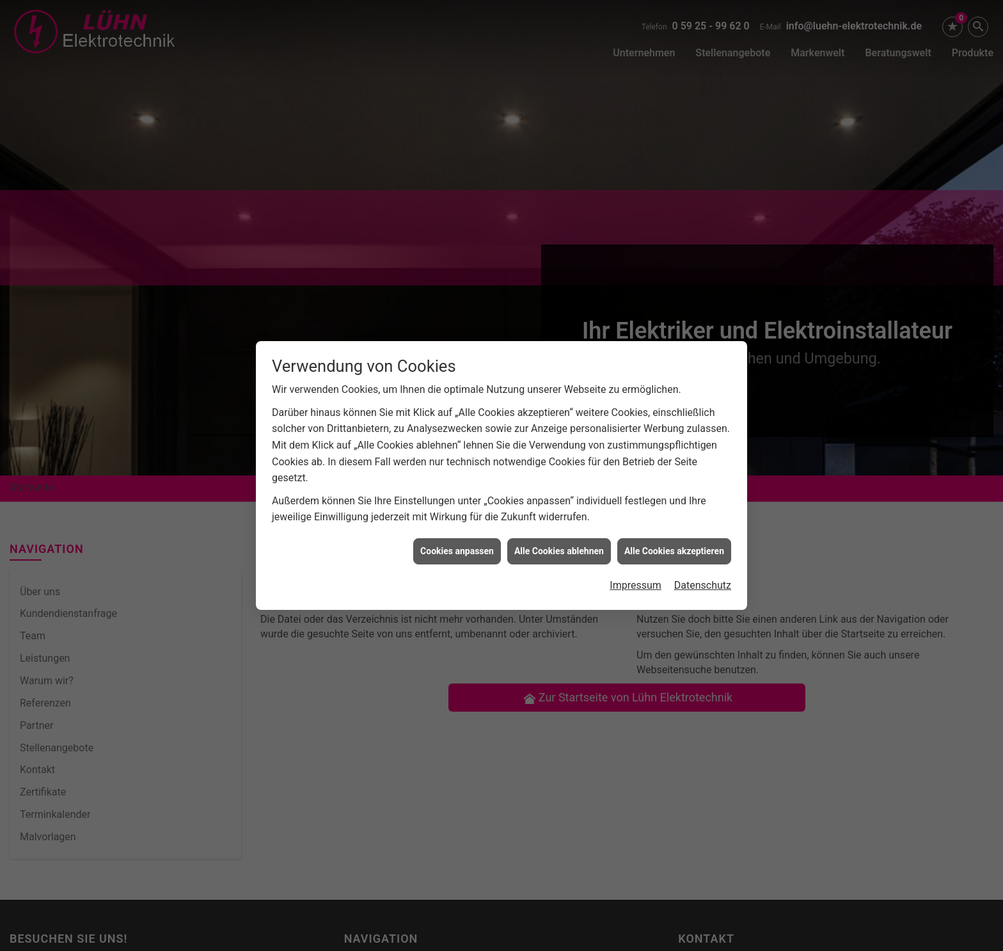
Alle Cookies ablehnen (559, 537)
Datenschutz (702, 572)
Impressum (635, 572)
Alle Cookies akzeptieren (674, 537)
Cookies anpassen (457, 537)
